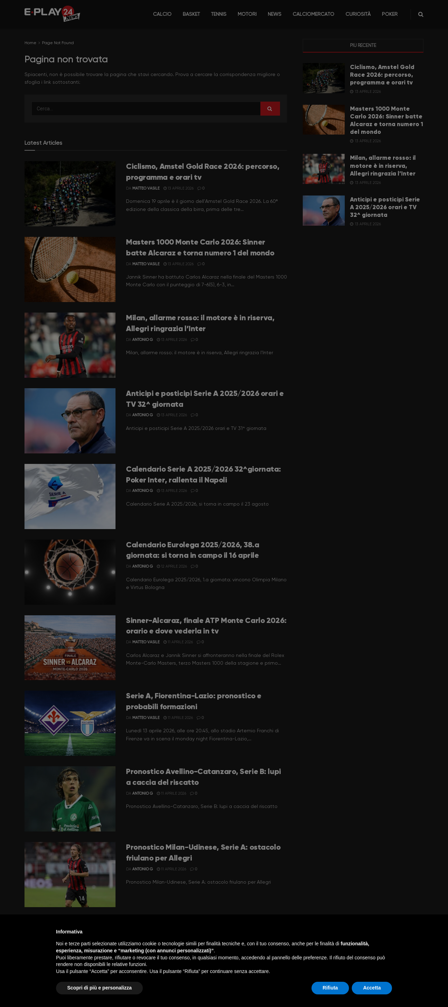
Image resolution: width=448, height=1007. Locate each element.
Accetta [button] (372, 988)
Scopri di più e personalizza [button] (99, 988)
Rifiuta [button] (330, 988)
